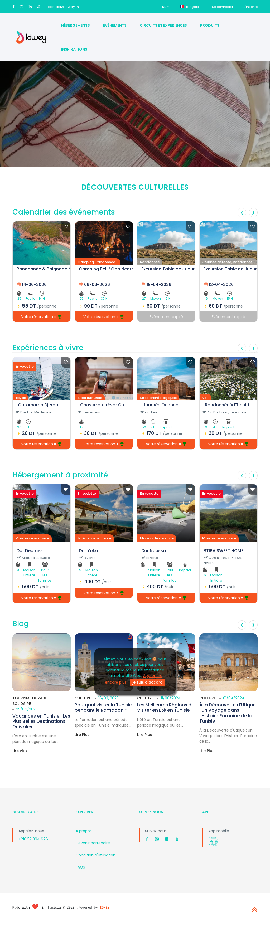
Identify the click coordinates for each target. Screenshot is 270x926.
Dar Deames (30, 551)
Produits (209, 25)
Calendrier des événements (63, 212)
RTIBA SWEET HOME (223, 551)
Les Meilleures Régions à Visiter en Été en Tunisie (164, 707)
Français (191, 6)
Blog (20, 623)
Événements (115, 25)
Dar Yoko (88, 551)
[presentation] (242, 212)
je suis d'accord (147, 682)
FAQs (80, 867)
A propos (84, 831)
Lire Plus (19, 751)
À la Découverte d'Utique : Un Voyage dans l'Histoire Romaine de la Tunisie (227, 713)
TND (164, 6)
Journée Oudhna (161, 405)
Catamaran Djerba (38, 405)
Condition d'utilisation (95, 855)
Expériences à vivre (47, 348)
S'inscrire (250, 6)
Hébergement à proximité (60, 475)
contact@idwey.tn (63, 6)
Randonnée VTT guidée (228, 405)
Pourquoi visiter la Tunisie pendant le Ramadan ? (103, 707)
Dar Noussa (153, 551)
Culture (83, 698)
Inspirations (74, 49)
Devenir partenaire (93, 843)
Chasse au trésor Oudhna (103, 405)
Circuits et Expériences (163, 25)
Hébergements (75, 25)
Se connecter (222, 6)
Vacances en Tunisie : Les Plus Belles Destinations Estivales (41, 721)
